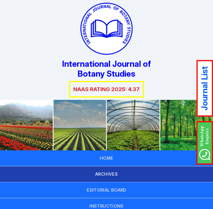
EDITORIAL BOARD (106, 190)
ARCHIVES (106, 174)
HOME (106, 158)
